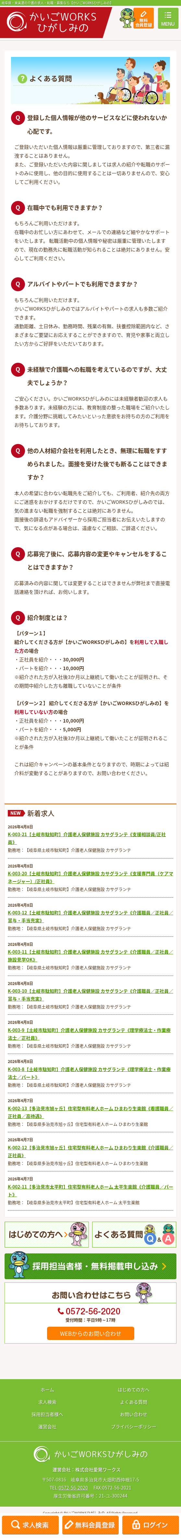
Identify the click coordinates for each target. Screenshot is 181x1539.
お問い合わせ (133, 1414)
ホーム (47, 1389)
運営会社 (47, 1426)
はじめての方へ (134, 1389)
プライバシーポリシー (133, 1426)
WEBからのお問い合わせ (90, 1333)
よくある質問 (133, 1402)
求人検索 (47, 1402)
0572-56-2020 (73, 1487)
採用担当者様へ (47, 1414)
